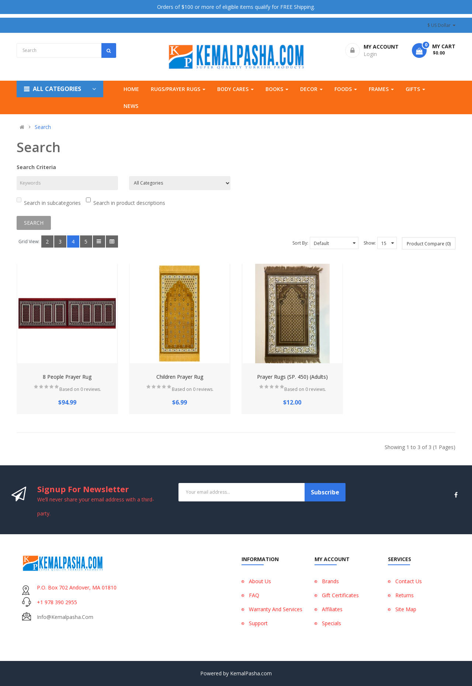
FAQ (254, 595)
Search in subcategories (49, 201)
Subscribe (325, 492)
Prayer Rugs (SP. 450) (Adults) (292, 376)
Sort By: (300, 243)
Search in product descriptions (125, 201)
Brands (330, 581)
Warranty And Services (275, 609)
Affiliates (332, 609)
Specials (331, 623)
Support (258, 623)
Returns (404, 595)
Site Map (405, 609)
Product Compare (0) (429, 244)
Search (43, 127)
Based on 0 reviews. (80, 389)
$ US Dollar (441, 25)
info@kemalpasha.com (65, 616)
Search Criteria (36, 167)
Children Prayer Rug (179, 376)
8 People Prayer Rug (67, 376)
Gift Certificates (340, 595)
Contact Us (408, 581)
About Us (260, 581)
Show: (370, 243)
